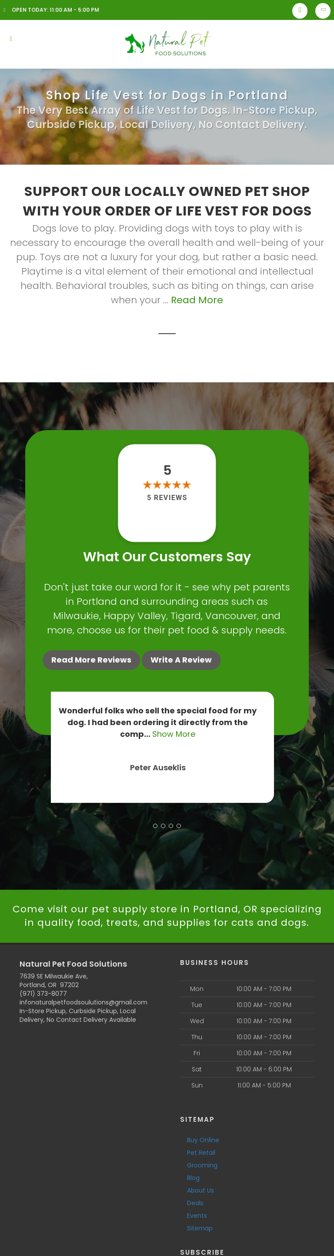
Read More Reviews (91, 659)
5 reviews (167, 498)
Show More (182, 734)
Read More (197, 300)
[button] (155, 826)
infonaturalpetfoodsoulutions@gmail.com (83, 1002)
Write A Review (181, 659)
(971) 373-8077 (43, 993)
